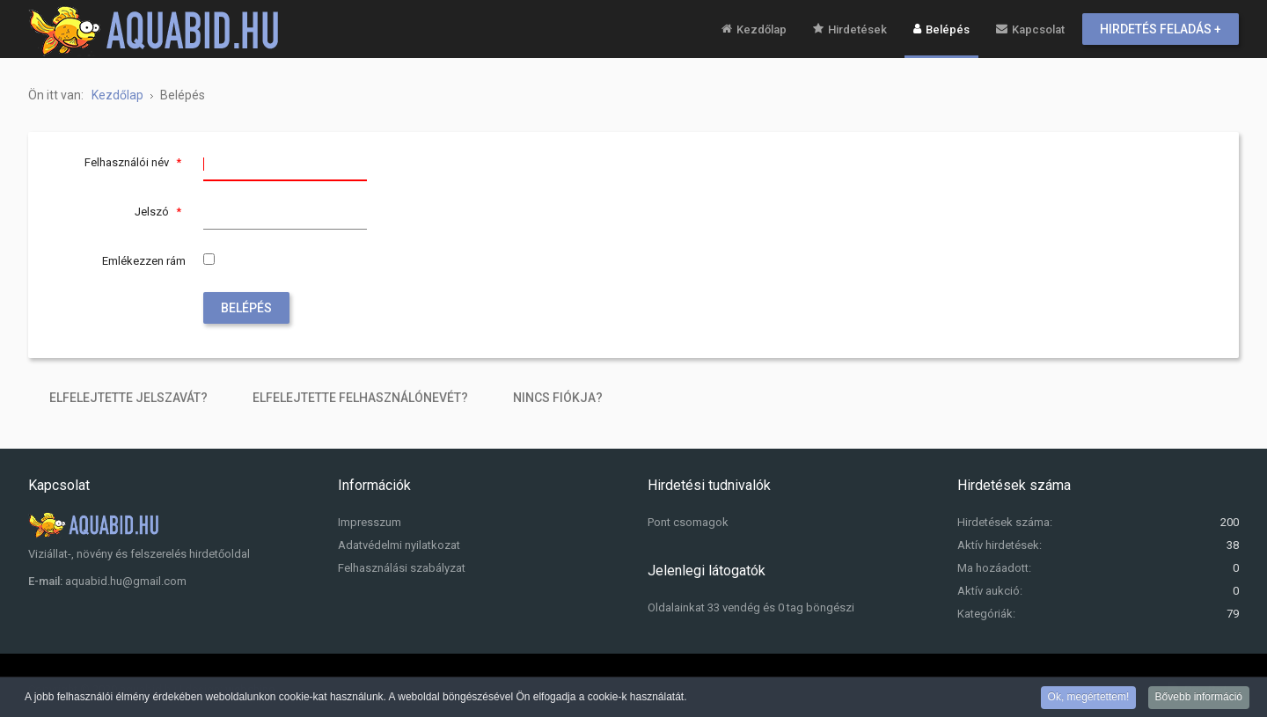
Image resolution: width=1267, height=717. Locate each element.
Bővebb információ (1198, 697)
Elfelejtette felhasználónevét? (360, 398)
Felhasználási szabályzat (401, 567)
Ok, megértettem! (1089, 697)
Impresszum (369, 522)
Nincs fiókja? (558, 398)
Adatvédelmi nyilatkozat (399, 545)
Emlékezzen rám (144, 260)
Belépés (246, 308)
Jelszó (160, 211)
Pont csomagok (688, 522)
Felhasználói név (135, 162)
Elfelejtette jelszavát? (128, 398)
